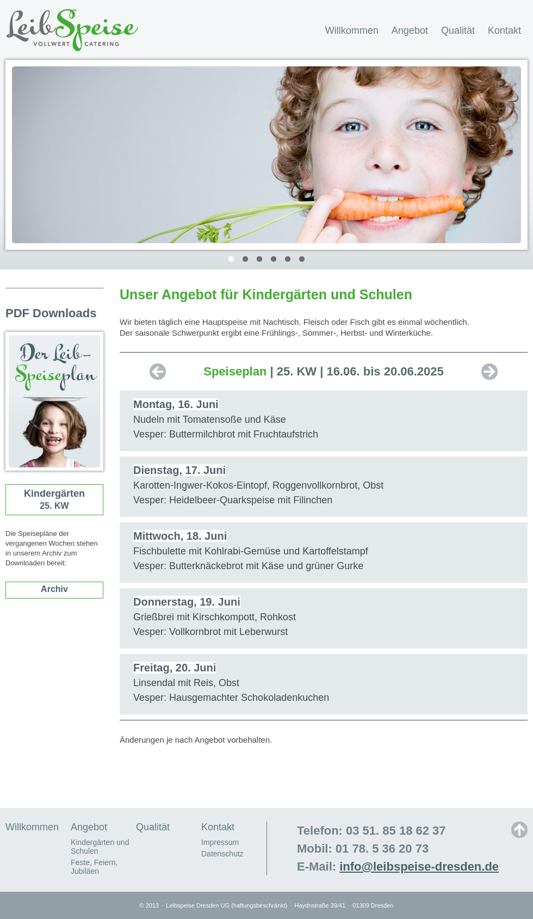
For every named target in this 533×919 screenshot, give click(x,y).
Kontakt (504, 30)
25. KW (54, 499)
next (489, 371)
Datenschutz (222, 853)
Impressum (220, 842)
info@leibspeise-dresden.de (419, 866)
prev (158, 371)
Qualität (458, 30)
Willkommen (352, 30)
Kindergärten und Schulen (100, 846)
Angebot (410, 30)
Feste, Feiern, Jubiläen (94, 866)
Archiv (54, 589)
